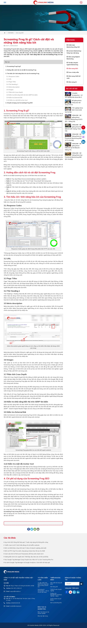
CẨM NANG (11, 32)
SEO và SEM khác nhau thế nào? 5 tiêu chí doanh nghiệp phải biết (25, 548)
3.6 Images (9, 89)
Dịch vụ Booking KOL (56, 602)
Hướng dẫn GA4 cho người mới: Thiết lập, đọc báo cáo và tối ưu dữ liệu (26, 557)
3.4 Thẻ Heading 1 (12, 84)
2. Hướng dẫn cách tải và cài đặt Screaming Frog (21, 70)
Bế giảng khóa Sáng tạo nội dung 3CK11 (73, 102)
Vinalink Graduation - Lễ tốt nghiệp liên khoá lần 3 (73, 95)
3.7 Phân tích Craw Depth (14, 92)
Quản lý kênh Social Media (55, 599)
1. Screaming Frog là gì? (13, 66)
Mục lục (7, 62)
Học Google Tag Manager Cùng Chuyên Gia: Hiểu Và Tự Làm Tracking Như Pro (28, 559)
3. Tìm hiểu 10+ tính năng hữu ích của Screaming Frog (22, 73)
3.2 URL (8, 79)
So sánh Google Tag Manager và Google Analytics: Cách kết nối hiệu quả (27, 562)
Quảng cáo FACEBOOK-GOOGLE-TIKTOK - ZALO (56, 595)
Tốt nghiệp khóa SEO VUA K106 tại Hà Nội (74, 110)
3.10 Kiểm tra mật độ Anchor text (17, 100)
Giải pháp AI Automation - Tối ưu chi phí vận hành (43, 591)
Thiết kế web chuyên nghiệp (56, 590)
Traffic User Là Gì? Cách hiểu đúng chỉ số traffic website (21, 545)
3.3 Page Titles (11, 82)
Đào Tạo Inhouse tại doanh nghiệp (43, 612)
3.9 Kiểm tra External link (14, 97)
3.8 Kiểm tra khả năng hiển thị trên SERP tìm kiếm (22, 95)
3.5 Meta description (12, 87)
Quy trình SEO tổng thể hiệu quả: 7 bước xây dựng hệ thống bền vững (26, 542)
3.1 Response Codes (12, 76)
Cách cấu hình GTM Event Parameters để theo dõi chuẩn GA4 (23, 554)
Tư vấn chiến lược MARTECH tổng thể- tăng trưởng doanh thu (43, 584)
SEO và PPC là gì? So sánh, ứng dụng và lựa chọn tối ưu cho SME (24, 551)
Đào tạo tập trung (43, 616)
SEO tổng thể (54, 586)
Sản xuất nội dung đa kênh (56, 583)
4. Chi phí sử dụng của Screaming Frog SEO (19, 103)
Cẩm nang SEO (20, 32)
